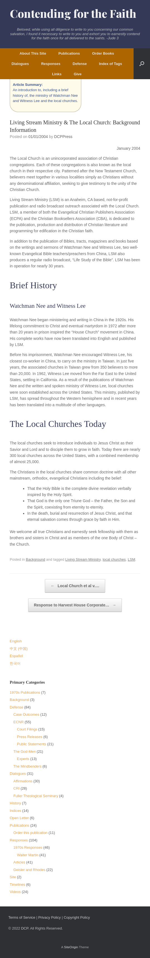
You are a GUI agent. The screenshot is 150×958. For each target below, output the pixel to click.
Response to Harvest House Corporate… (75, 605)
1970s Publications (25, 692)
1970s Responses (27, 847)
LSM (131, 559)
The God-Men (24, 751)
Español (16, 656)
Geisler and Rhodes (29, 870)
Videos (15, 892)
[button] (142, 63)
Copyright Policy (77, 917)
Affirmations (22, 781)
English (16, 641)
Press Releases (29, 737)
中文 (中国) (19, 649)
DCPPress (63, 136)
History (15, 803)
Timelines (17, 884)
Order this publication (30, 833)
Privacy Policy (49, 917)
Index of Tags (110, 64)
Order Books (103, 53)
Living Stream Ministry (83, 559)
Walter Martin (27, 855)
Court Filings (27, 729)
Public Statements (31, 744)
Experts (23, 759)
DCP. (25, 928)
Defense (80, 64)
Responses (50, 64)
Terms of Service (21, 917)
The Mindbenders (27, 766)
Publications (69, 53)
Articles (19, 862)
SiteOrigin (71, 947)
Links (57, 74)
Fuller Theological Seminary (35, 796)
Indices (15, 811)
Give (78, 74)
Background (35, 559)
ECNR (18, 722)
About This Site (32, 53)
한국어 (15, 663)
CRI (16, 788)
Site (13, 877)
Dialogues (20, 64)
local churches (114, 559)
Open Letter (19, 818)
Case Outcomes (26, 714)
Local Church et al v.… (75, 586)
